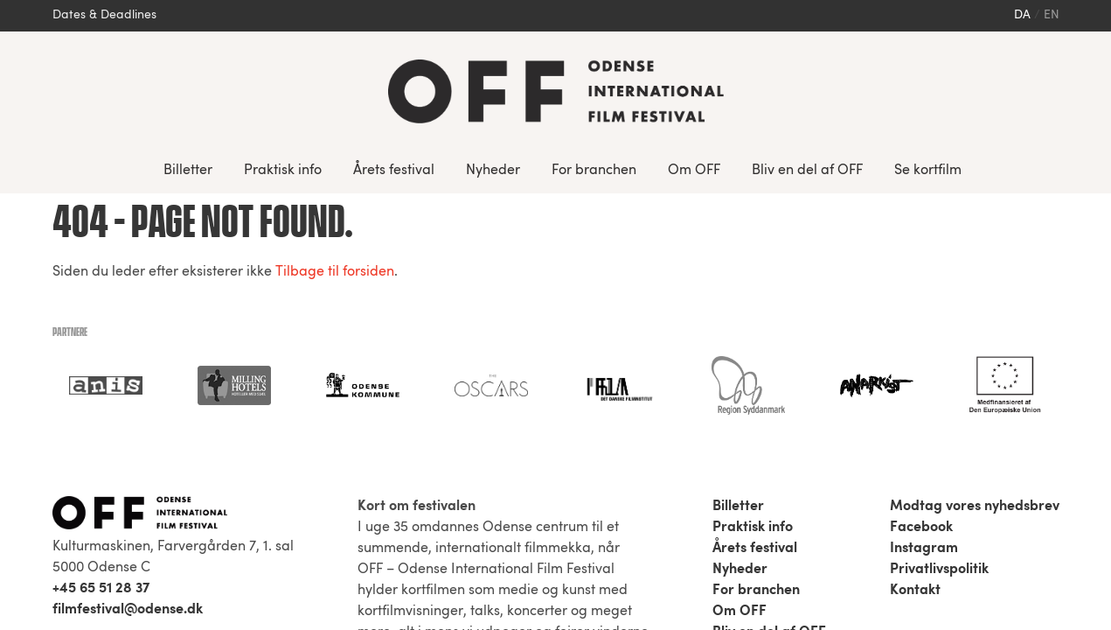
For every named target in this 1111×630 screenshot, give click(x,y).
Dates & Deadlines (104, 15)
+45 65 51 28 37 (100, 395)
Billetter (187, 171)
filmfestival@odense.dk (127, 417)
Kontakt (915, 397)
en (1051, 15)
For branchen (594, 171)
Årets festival (393, 171)
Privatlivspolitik (939, 376)
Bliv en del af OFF (807, 171)
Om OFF (694, 171)
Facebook (921, 334)
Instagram (924, 355)
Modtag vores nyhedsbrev (974, 313)
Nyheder (493, 171)
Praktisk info (283, 171)
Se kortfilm (928, 171)
